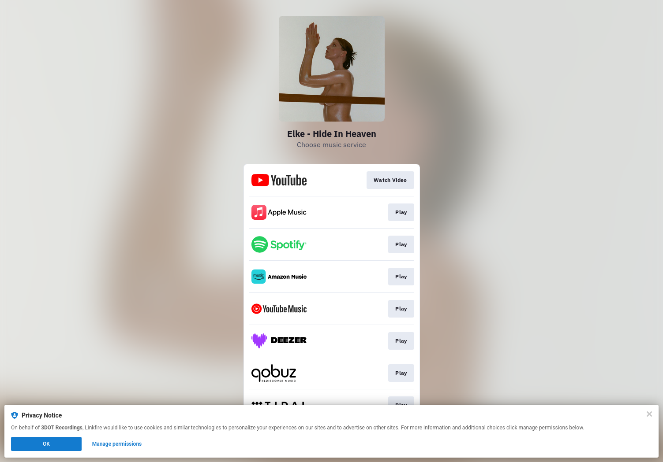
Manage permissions (117, 444)
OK (46, 444)
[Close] (649, 414)
